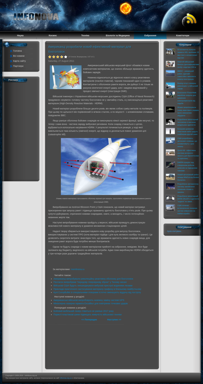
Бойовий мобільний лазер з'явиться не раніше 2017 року (83, 311)
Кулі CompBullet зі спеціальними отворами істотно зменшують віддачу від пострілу (97, 292)
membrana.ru (78, 269)
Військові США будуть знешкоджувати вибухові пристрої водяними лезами (92, 285)
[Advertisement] (22, 131)
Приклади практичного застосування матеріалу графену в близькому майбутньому (97, 289)
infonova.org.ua (66, 378)
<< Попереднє (89, 319)
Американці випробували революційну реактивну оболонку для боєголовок (93, 278)
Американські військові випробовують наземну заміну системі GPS (88, 300)
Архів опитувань (174, 231)
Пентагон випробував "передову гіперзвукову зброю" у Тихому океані (90, 282)
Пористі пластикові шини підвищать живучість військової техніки (87, 314)
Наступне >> (114, 319)
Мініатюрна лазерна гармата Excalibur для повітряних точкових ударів (90, 303)
